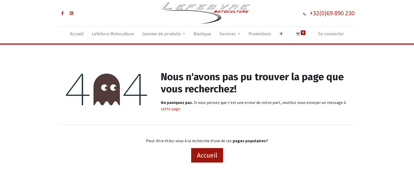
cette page (170, 108)
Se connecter (331, 33)
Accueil (207, 155)
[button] (281, 35)
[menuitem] (76, 35)
